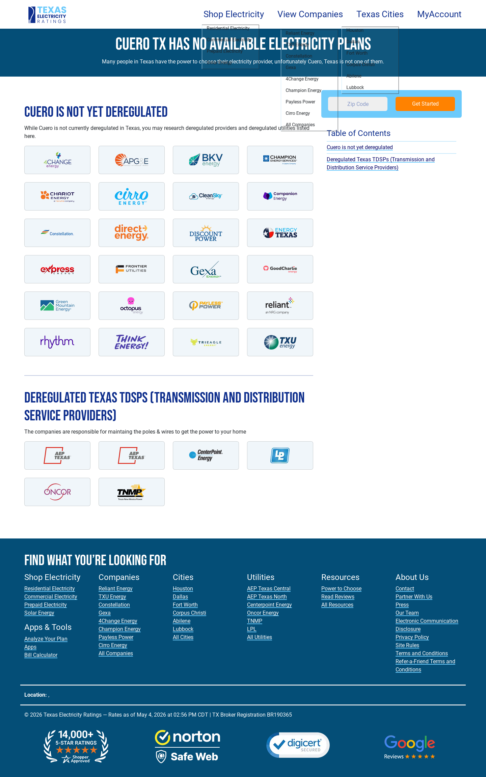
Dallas (180, 596)
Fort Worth (185, 605)
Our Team (407, 613)
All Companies (116, 653)
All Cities (183, 637)
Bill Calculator (40, 655)
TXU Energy (112, 596)
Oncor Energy (263, 613)
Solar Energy (39, 613)
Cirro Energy (113, 645)
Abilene (181, 621)
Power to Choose (341, 588)
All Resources (337, 605)
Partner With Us (414, 596)
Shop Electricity (234, 14)
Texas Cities (380, 14)
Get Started (425, 104)
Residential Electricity (49, 588)
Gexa (105, 613)
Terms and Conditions (422, 653)
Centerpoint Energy (269, 605)
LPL (251, 629)
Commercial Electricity (50, 596)
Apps (30, 647)
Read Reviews (337, 596)
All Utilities (259, 637)
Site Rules (407, 645)
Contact (405, 588)
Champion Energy (120, 629)
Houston (183, 588)
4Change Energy (118, 621)
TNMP (254, 621)
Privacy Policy (412, 637)
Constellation (114, 605)
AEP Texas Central (269, 588)
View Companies (310, 14)
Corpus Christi (189, 613)
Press (402, 605)
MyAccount (439, 14)
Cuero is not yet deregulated (360, 147)
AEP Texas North (267, 596)
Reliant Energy (116, 588)
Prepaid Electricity (45, 605)
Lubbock (183, 629)
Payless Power (116, 637)
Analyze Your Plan (46, 639)
